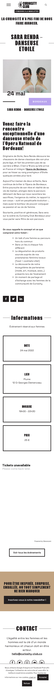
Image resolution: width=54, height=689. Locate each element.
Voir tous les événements (27, 552)
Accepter (43, 677)
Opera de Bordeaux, (36, 169)
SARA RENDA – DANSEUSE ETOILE (25, 109)
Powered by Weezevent (42, 541)
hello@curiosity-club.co (27, 653)
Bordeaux (40, 101)
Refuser (27, 683)
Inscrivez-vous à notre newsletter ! (27, 599)
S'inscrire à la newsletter (27, 11)
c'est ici (32, 677)
